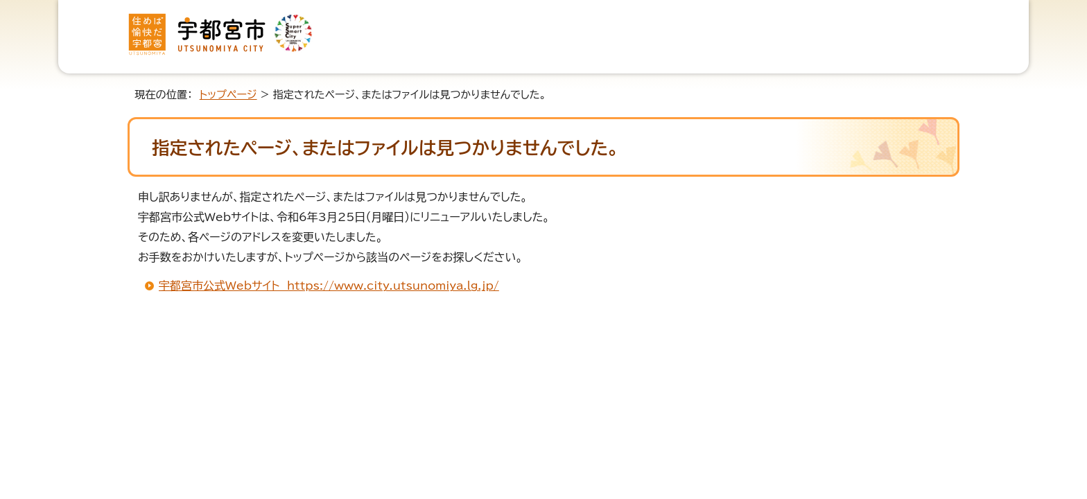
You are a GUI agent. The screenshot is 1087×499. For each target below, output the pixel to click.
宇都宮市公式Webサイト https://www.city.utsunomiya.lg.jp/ (329, 285)
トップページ (228, 94)
